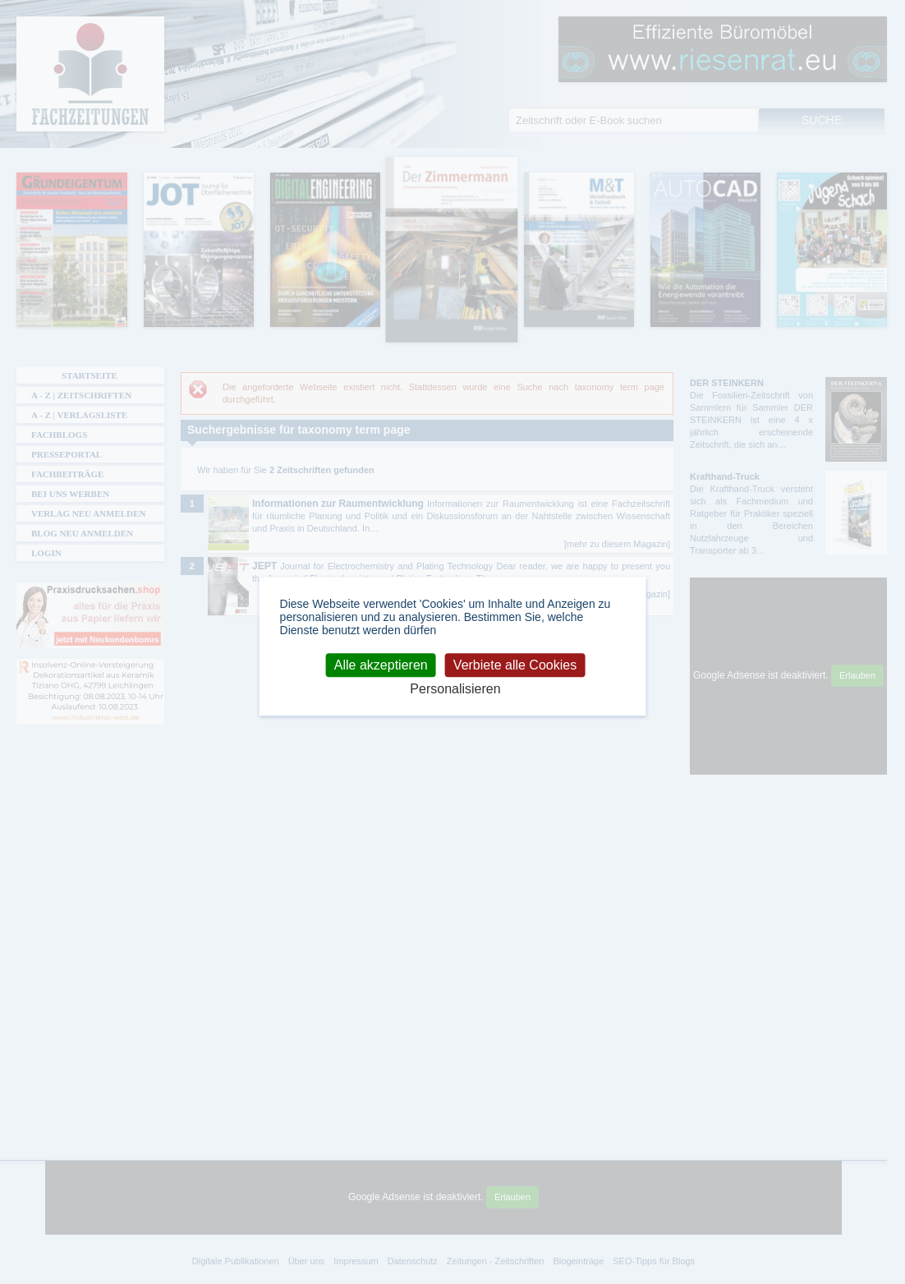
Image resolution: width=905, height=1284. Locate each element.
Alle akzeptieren (381, 665)
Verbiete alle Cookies (515, 665)
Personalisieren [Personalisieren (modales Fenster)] (455, 689)
